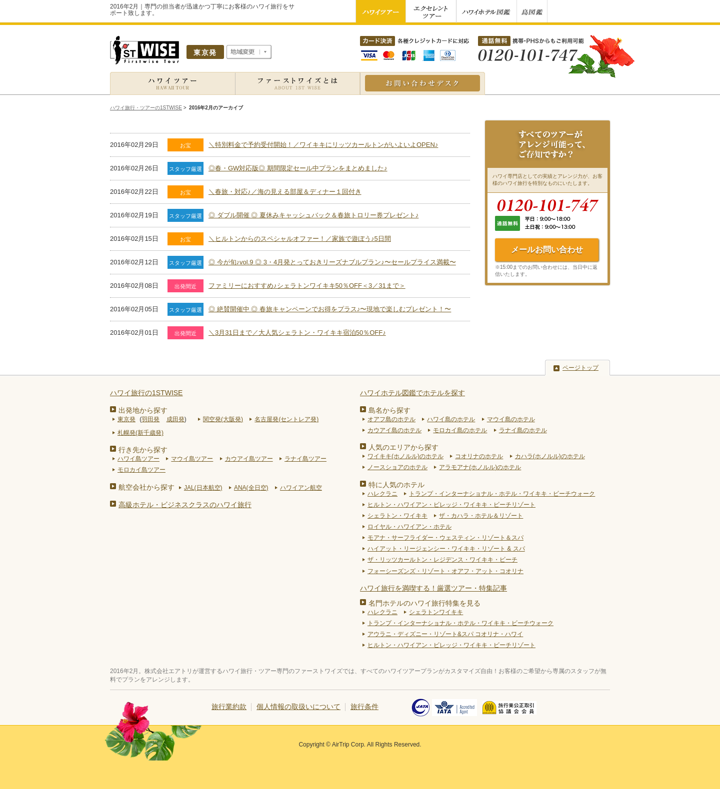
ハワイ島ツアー (139, 458)
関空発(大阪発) (223, 419)
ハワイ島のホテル (451, 419)
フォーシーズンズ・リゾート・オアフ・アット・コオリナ (446, 571)
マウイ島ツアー (192, 458)
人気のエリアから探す (403, 447)
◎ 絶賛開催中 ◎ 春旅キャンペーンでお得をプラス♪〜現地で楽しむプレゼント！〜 (329, 309)
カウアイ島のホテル (395, 430)
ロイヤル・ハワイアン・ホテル (410, 526)
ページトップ (580, 367)
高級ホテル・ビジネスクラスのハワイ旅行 (185, 505)
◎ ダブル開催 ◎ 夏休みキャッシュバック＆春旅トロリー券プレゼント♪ (313, 215)
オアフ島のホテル (392, 419)
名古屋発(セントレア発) (286, 419)
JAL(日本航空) (203, 487)
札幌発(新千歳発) (141, 432)
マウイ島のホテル (511, 419)
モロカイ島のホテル (460, 430)
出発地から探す (143, 410)
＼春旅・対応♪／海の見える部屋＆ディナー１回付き (285, 191)
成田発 (175, 419)
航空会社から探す (146, 487)
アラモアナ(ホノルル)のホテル (480, 467)
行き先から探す (143, 450)
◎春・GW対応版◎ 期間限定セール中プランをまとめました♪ (298, 168)
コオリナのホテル (479, 456)
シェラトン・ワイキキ (398, 515)
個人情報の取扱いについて (298, 707)
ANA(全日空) (251, 487)
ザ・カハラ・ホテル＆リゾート (481, 515)
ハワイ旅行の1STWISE (146, 393)
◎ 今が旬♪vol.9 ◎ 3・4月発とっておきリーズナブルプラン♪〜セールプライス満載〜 (332, 262)
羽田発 (151, 419)
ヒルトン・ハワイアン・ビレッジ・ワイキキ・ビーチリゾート (452, 504)
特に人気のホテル (396, 485)
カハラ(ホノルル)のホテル (550, 456)
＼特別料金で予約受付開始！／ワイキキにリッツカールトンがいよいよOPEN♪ (323, 144)
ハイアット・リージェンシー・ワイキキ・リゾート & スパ (446, 548)
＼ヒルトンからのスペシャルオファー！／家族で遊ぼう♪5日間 (299, 238)
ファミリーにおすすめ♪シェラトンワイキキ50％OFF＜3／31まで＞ (307, 285)
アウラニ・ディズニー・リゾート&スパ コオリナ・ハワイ (445, 634)
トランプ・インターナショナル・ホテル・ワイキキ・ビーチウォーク (502, 493)
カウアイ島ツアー (249, 458)
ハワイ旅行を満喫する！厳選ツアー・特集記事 (433, 588)
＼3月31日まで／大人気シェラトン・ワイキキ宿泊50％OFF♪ (297, 332)
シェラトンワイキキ (436, 612)
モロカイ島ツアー (142, 469)
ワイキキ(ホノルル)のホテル (406, 456)
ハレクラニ (383, 493)
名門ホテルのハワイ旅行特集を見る (424, 603)
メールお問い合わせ (547, 249)
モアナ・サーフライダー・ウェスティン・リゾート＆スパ (446, 537)
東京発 (127, 419)
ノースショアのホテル (398, 467)
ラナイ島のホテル (523, 430)
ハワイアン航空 (301, 487)
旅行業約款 (229, 707)
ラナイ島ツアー (305, 458)
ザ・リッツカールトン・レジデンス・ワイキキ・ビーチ (443, 559)
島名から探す (389, 410)
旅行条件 (364, 707)
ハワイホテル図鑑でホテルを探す (412, 393)
